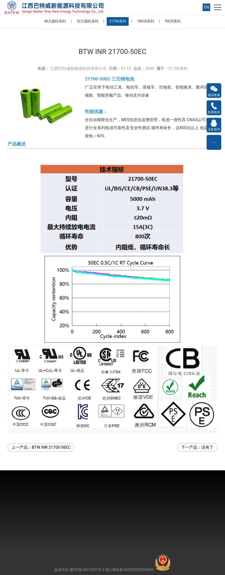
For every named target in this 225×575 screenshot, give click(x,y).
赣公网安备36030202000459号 (138, 570)
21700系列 (117, 21)
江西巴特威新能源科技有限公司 (78, 54)
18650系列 (145, 21)
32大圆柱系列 (87, 21)
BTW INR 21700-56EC (51, 432)
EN (206, 7)
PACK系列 (173, 21)
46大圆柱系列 (55, 21)
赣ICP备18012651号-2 (86, 570)
